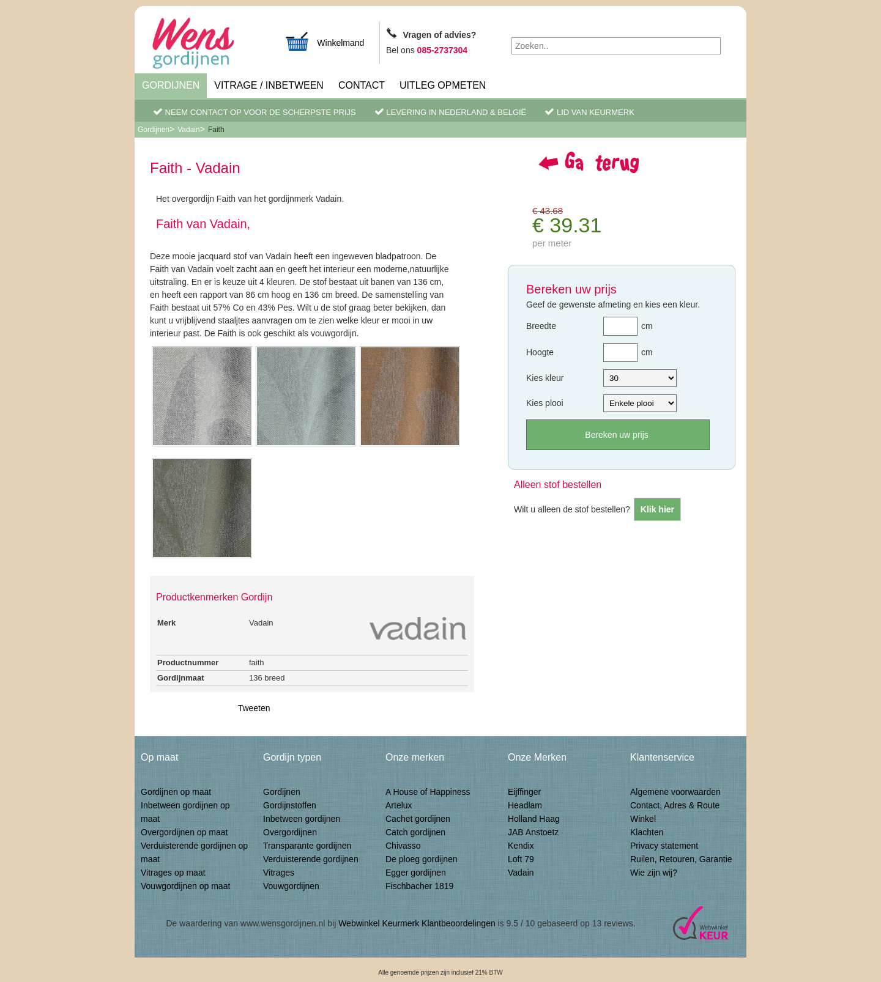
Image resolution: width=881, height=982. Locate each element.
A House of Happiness (427, 792)
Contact (361, 85)
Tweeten (254, 708)
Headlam (525, 805)
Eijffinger (524, 792)
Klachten (646, 832)
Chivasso (403, 846)
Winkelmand (324, 41)
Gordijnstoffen (289, 805)
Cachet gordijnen (417, 819)
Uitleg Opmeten (443, 85)
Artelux (398, 805)
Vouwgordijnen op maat (185, 886)
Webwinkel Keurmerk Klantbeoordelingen (417, 923)
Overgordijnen (290, 832)
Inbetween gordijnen (301, 819)
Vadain (188, 129)
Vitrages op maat (173, 872)
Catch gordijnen (415, 832)
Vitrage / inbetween (269, 85)
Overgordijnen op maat (184, 832)
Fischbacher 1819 (419, 886)
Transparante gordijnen (307, 846)
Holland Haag (534, 819)
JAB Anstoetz (533, 832)
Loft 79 (521, 859)
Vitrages (278, 872)
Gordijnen (170, 85)
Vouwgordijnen (291, 886)
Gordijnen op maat (176, 792)
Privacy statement (664, 846)
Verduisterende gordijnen (311, 859)
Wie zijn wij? (653, 872)
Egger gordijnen (415, 872)
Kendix (521, 846)
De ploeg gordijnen (421, 859)
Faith (216, 129)
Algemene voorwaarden (675, 792)
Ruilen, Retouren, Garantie (681, 859)
